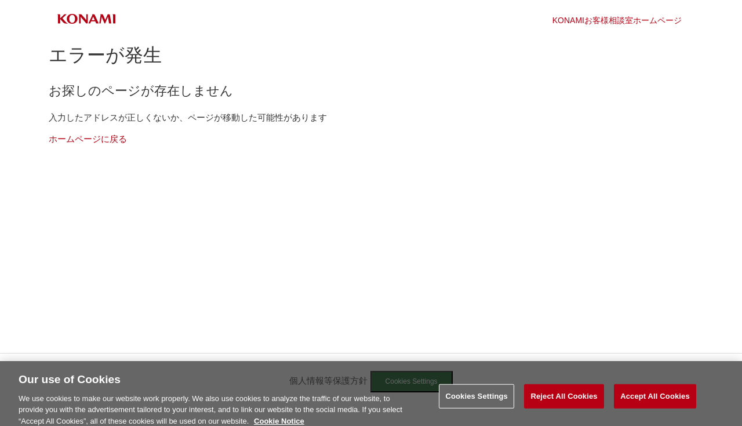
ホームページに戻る (88, 139)
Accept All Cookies (655, 399)
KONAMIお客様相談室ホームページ (617, 20)
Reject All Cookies (563, 399)
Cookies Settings (476, 399)
